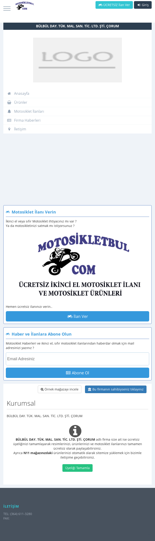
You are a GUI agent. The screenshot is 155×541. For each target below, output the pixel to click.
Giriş (143, 5)
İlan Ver (77, 316)
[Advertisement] (77, 171)
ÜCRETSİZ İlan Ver (114, 5)
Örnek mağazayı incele (60, 389)
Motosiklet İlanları (25, 111)
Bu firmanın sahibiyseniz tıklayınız (116, 389)
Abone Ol (77, 372)
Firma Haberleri (23, 120)
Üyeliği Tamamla (77, 468)
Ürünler (17, 102)
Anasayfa (18, 93)
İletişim (16, 129)
